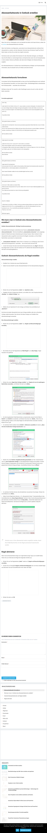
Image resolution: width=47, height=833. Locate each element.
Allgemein (5, 675)
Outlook (7, 8)
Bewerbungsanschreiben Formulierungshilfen (18, 776)
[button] (41, 2)
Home (3, 8)
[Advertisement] (23, 583)
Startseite (16, 794)
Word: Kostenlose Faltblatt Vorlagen (16, 741)
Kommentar (4, 606)
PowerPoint (5, 687)
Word (4, 690)
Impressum (30, 794)
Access (4, 669)
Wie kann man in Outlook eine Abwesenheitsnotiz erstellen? (18, 657)
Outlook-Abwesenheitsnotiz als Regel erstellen (15, 660)
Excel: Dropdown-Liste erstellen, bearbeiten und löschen (20, 758)
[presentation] (12, 636)
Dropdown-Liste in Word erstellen (15, 747)
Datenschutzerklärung (23, 794)
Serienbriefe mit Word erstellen (15, 729)
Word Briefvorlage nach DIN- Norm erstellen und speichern (21, 735)
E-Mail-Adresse (5, 627)
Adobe (4, 672)
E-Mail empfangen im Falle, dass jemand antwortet (15, 644)
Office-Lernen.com (25, 792)
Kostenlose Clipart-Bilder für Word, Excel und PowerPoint (20, 764)
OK (17, 830)
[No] (45, 828)
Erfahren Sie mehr (25, 830)
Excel (4, 680)
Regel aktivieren (8, 662)
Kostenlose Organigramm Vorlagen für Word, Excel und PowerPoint (23, 770)
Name (3, 621)
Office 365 (5, 682)
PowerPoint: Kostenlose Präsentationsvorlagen (18, 782)
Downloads (5, 677)
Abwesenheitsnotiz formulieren (12, 654)
